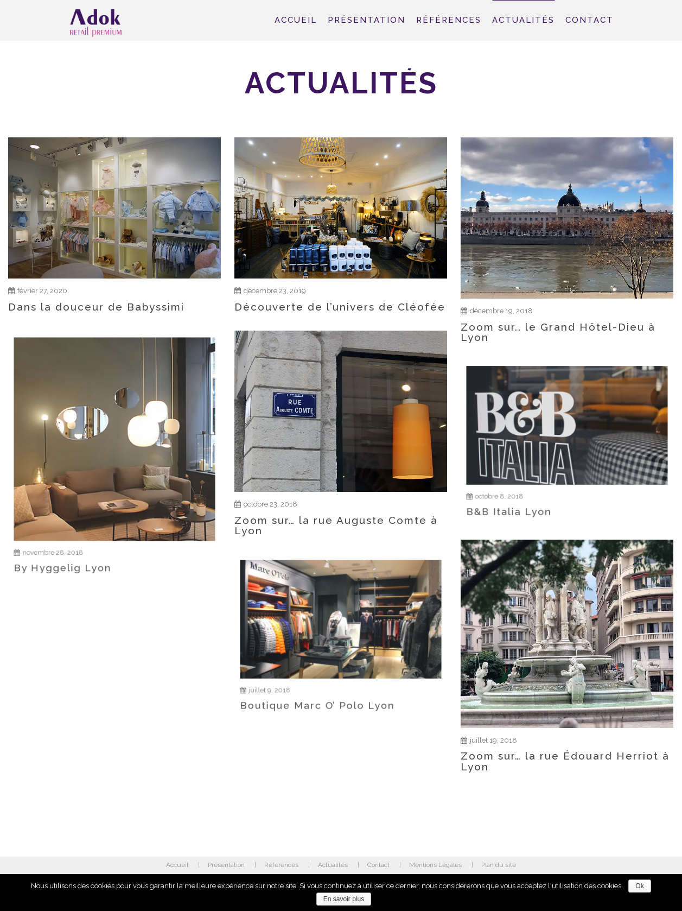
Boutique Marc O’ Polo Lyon (326, 678)
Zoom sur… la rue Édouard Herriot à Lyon (565, 753)
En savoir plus (343, 899)
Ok (639, 886)
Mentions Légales (435, 865)
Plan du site (498, 865)
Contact (589, 20)
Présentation (366, 20)
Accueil (296, 20)
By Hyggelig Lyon (82, 524)
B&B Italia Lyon (532, 485)
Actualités (523, 20)
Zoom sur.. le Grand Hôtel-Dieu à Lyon (558, 332)
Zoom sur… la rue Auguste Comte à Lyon (336, 518)
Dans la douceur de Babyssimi (96, 307)
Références (448, 20)
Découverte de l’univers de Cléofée (339, 307)
